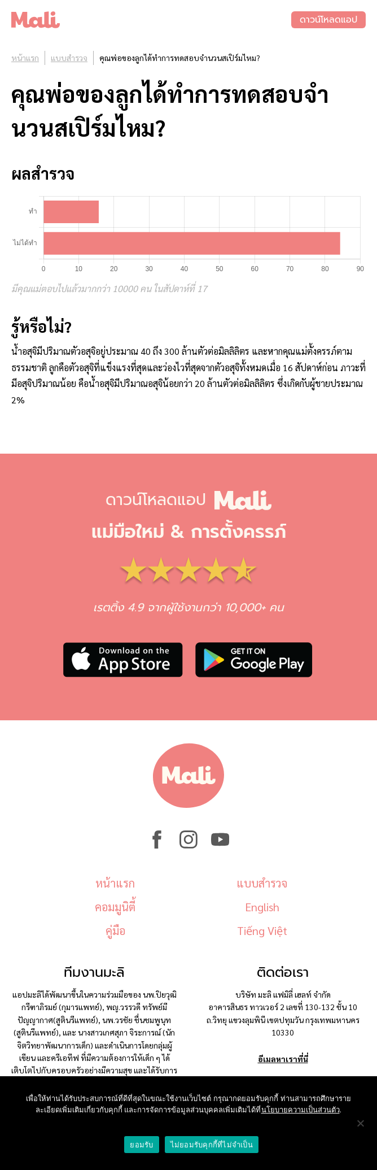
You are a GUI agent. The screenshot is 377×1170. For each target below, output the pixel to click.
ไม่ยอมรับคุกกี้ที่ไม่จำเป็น (211, 1145)
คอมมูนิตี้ (115, 906)
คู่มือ (115, 930)
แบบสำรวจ (69, 58)
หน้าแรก (25, 58)
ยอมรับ (141, 1145)
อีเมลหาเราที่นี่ (283, 1059)
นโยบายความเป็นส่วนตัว (300, 1110)
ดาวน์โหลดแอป (328, 20)
